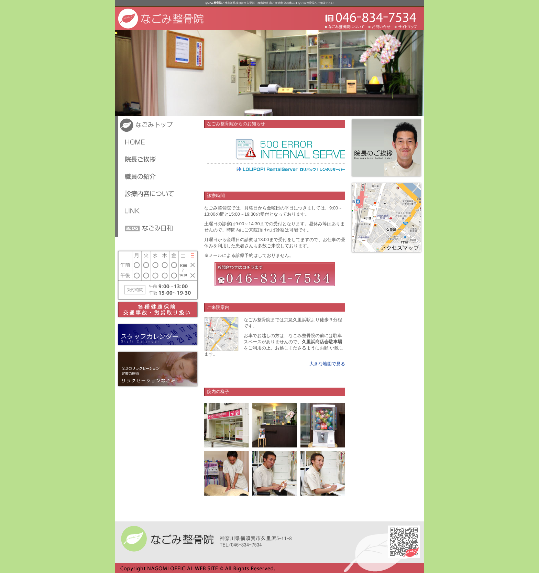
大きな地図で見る (327, 363)
